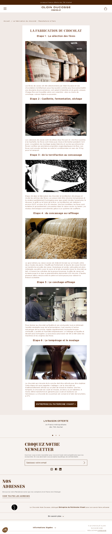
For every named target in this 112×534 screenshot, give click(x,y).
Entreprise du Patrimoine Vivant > (56, 404)
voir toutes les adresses (16, 496)
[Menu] (6, 8)
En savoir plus (54, 516)
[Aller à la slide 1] (56, 435)
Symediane (101, 530)
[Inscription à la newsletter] (56, 463)
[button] (5, 530)
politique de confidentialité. (69, 457)
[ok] (84, 463)
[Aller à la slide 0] (52, 435)
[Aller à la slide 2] (59, 435)
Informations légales (43, 528)
